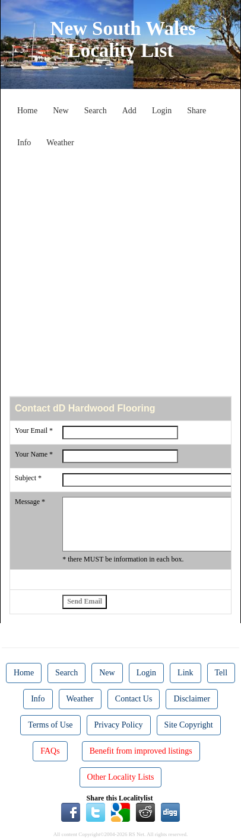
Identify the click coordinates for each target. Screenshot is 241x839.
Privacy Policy (118, 724)
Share (196, 110)
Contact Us (134, 698)
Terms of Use (50, 724)
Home (27, 110)
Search (95, 110)
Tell (221, 672)
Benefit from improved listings (141, 751)
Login (162, 110)
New (60, 110)
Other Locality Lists (120, 777)
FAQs (49, 751)
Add (129, 110)
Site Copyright (188, 724)
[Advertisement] (120, 273)
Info (24, 142)
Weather (60, 142)
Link (185, 672)
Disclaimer (191, 698)
